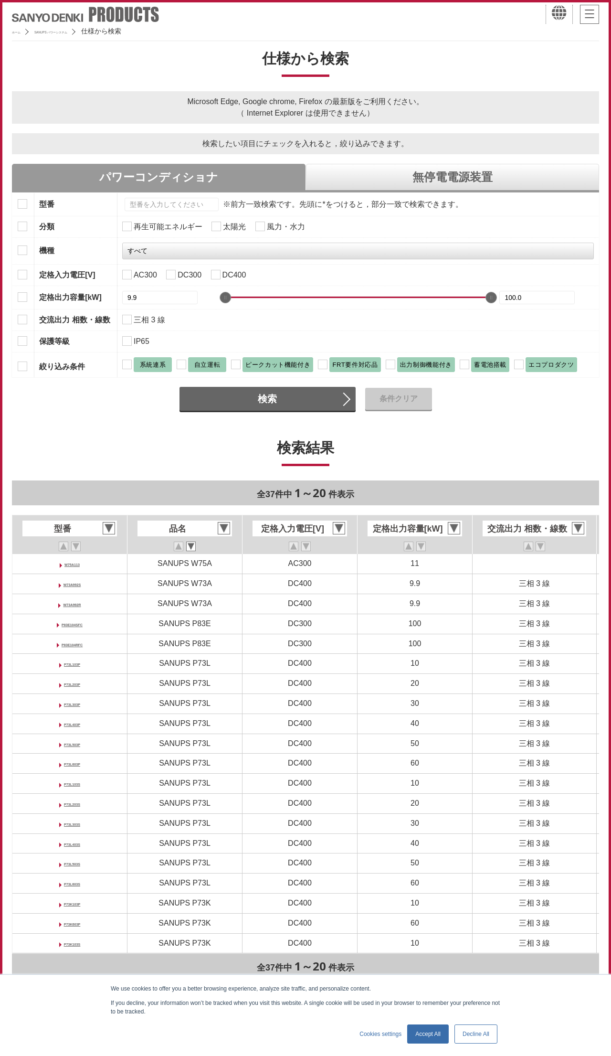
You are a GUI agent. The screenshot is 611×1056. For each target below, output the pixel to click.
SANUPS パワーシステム (84, 31)
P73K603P (71, 923)
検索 (267, 399)
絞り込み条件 (62, 367)
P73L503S (72, 863)
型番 (46, 204)
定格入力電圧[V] (67, 275)
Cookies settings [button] (380, 1034)
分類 (46, 227)
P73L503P (72, 743)
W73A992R (72, 603)
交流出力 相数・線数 (74, 320)
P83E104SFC (72, 623)
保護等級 (54, 341)
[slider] (225, 297)
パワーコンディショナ (158, 177)
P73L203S (72, 803)
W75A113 (72, 563)
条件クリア (398, 399)
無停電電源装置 (452, 177)
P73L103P (72, 663)
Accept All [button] (428, 1034)
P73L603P (72, 763)
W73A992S (72, 583)
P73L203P (72, 683)
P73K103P (71, 903)
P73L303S (72, 823)
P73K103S (71, 943)
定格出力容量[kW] (70, 297)
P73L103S (72, 783)
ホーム (22, 31)
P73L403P (72, 723)
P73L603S (72, 883)
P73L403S (72, 843)
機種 (46, 250)
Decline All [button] (476, 1034)
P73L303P (72, 703)
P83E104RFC (72, 644)
